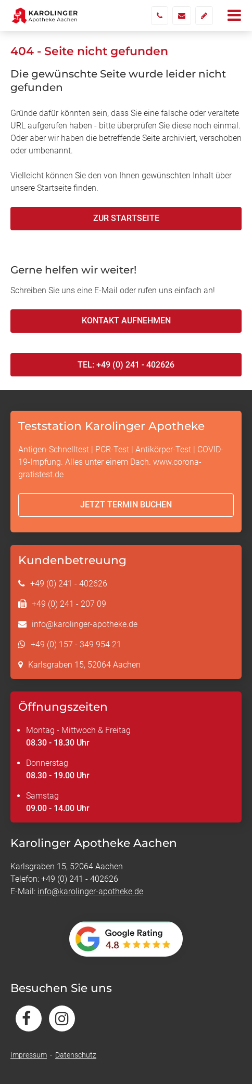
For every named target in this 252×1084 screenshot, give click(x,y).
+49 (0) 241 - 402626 (68, 584)
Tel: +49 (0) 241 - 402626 (126, 365)
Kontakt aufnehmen (126, 320)
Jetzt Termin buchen (126, 505)
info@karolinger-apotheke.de (84, 624)
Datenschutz (75, 1055)
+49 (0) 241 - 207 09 (69, 604)
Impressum (28, 1055)
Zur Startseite (126, 218)
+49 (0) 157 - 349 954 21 (76, 644)
